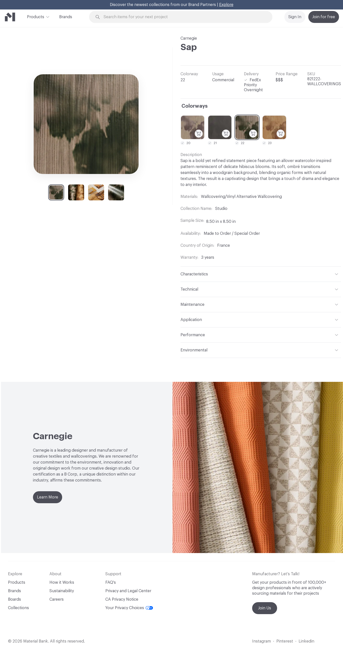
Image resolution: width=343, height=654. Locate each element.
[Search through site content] (183, 17)
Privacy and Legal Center (128, 591)
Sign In (294, 17)
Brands (65, 17)
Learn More (47, 497)
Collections (18, 608)
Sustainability (61, 591)
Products (35, 16)
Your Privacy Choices (129, 608)
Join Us (264, 608)
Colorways (194, 106)
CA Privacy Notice (121, 599)
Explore (226, 5)
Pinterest (284, 641)
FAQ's (110, 582)
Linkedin (306, 641)
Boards (14, 599)
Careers (56, 599)
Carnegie (188, 38)
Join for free (323, 17)
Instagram (261, 641)
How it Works (61, 582)
